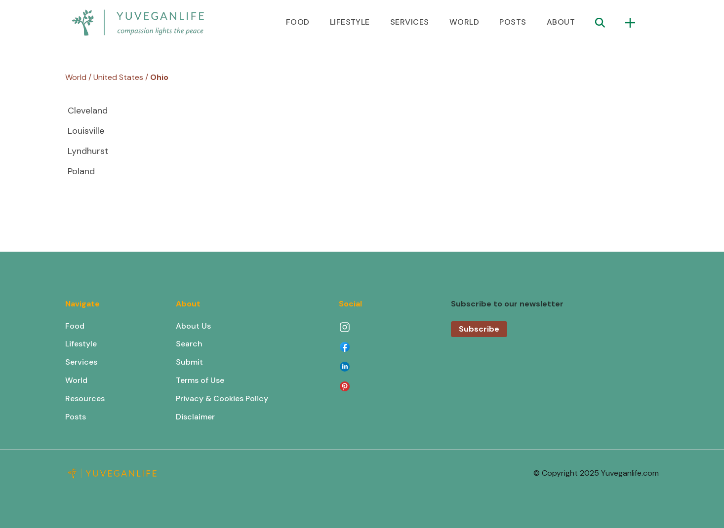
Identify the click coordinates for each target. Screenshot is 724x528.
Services (81, 362)
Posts (75, 417)
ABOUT (561, 22)
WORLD (464, 22)
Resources (85, 398)
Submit (189, 362)
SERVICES (409, 22)
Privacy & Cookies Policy (222, 398)
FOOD (298, 22)
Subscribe (479, 329)
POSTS (512, 22)
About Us (193, 326)
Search (189, 344)
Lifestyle (81, 344)
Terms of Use (200, 380)
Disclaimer (195, 417)
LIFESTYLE (350, 22)
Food (74, 326)
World (76, 380)
